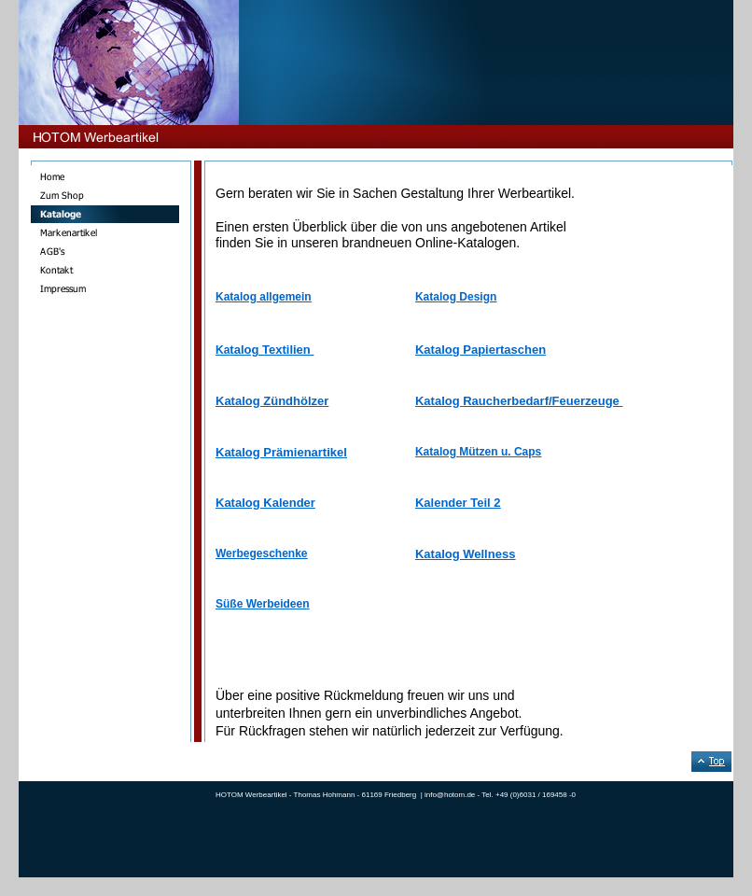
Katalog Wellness (465, 554)
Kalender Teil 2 (458, 503)
